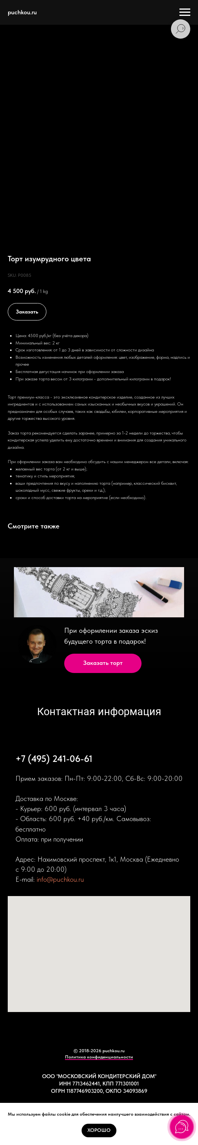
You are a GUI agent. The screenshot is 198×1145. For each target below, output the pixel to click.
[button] (103, 663)
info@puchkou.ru (60, 879)
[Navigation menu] (184, 12)
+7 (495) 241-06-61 (53, 758)
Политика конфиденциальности (99, 1057)
